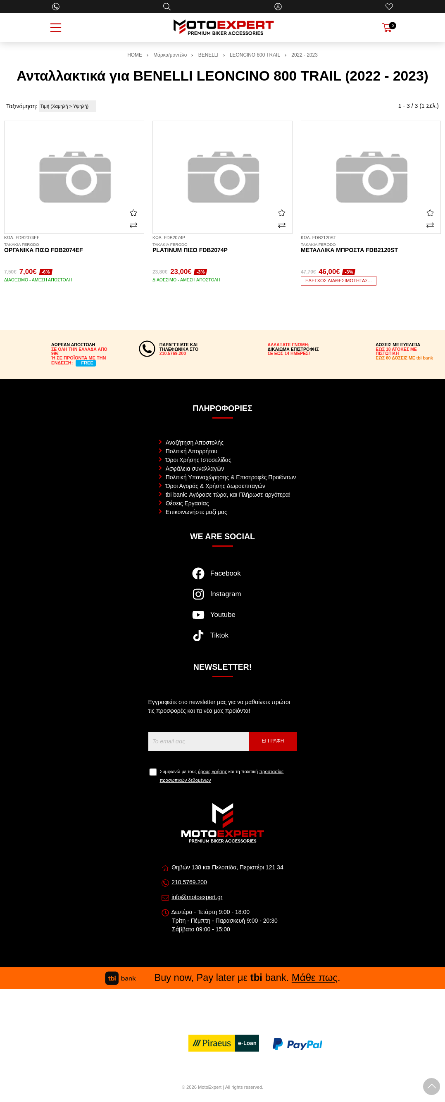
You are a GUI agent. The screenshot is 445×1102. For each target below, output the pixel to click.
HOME (134, 55)
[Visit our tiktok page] (222, 639)
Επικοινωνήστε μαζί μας (196, 512)
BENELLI (208, 55)
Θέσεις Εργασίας (187, 503)
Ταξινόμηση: (21, 106)
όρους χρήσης (212, 771)
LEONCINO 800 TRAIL (255, 55)
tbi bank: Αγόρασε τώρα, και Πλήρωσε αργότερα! (228, 494)
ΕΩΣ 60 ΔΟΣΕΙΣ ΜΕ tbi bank (404, 357)
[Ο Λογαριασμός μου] (278, 6)
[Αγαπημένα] (389, 6)
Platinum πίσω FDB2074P (222, 248)
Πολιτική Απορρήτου (191, 451)
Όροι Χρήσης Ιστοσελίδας (198, 460)
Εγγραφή (273, 741)
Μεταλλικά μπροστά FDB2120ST (371, 248)
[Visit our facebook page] (222, 577)
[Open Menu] (55, 27)
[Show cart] (387, 28)
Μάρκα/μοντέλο (170, 55)
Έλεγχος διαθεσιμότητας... (338, 280)
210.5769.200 (189, 882)
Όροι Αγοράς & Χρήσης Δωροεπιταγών (215, 486)
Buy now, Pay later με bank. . (223, 977)
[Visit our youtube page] (222, 619)
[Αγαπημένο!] (133, 213)
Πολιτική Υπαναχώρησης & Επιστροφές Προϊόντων (231, 477)
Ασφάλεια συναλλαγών (195, 468)
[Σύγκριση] (133, 225)
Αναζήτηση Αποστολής (195, 442)
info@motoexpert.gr (196, 897)
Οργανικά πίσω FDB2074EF (74, 248)
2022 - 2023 (304, 55)
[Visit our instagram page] (222, 598)
